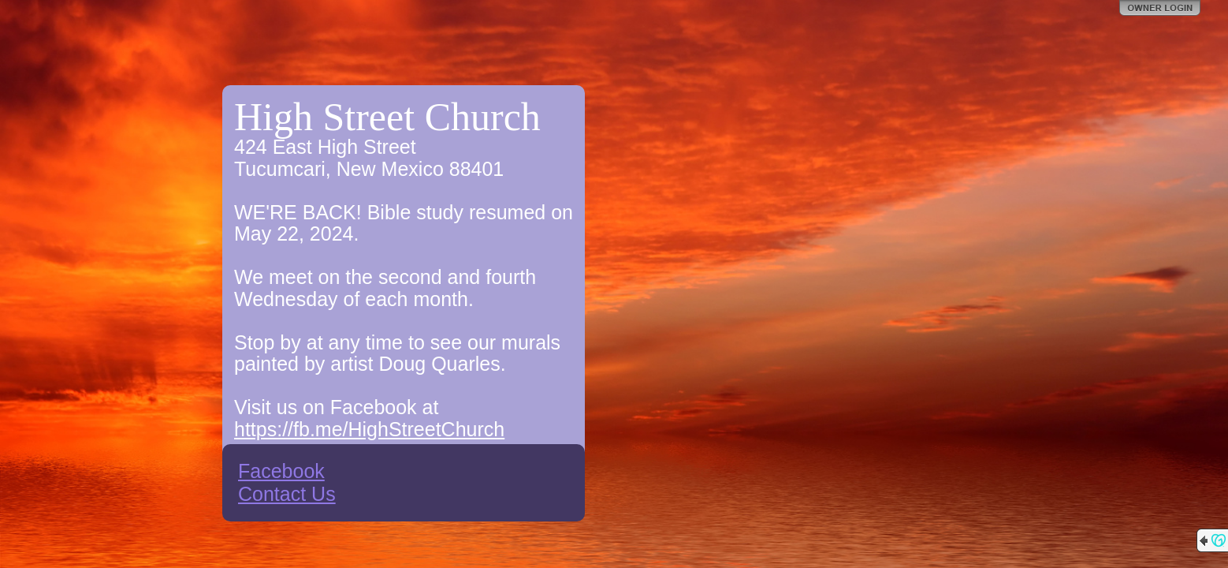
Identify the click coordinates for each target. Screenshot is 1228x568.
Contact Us (287, 494)
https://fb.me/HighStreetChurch (369, 429)
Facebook (281, 471)
